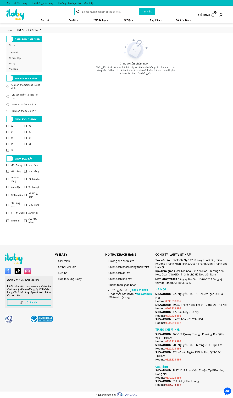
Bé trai (46, 20)
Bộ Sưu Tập (14, 57)
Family (11, 63)
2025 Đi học (101, 20)
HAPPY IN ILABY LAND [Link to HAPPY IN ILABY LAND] (29, 30)
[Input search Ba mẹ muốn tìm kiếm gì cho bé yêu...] (110, 11)
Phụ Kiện (156, 20)
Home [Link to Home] (11, 30)
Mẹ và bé (13, 52)
